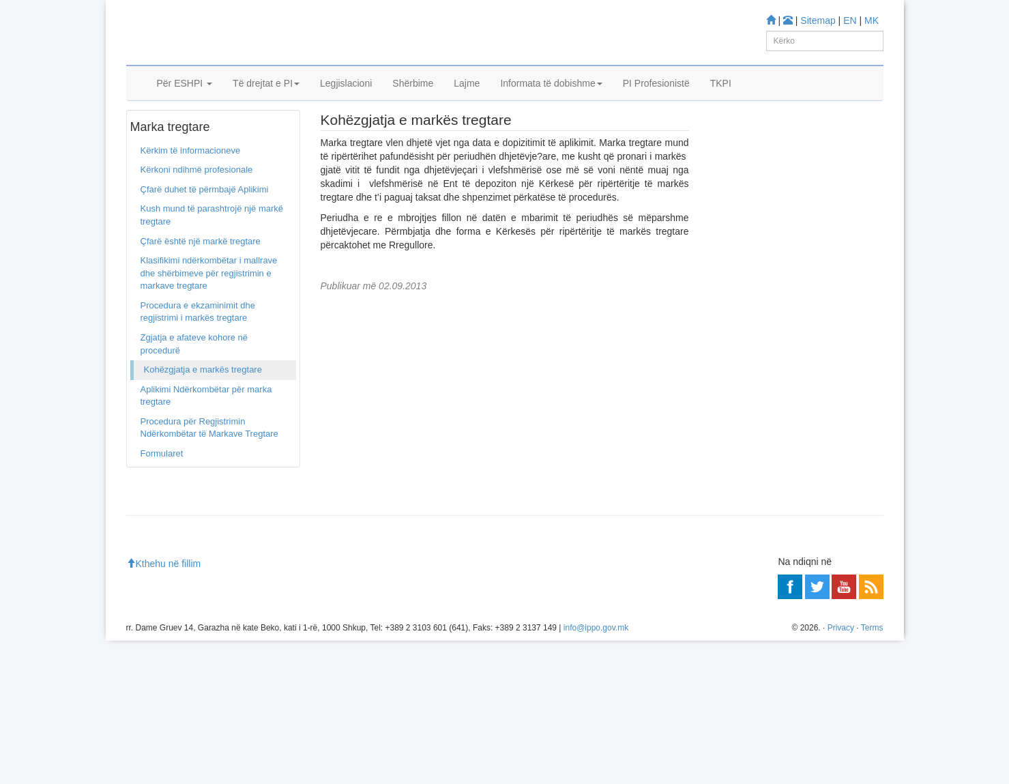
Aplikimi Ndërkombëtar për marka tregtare (206, 436)
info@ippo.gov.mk (596, 771)
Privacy (841, 771)
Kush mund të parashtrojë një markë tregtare (212, 256)
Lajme (467, 100)
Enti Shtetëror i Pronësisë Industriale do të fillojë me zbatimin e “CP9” (805, 359)
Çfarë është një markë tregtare (201, 282)
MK (871, 20)
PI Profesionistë (656, 100)
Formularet (162, 494)
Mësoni (730, 260)
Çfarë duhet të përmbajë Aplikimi (205, 230)
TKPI (720, 100)
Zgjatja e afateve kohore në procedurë (194, 384)
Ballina (148, 136)
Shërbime (412, 100)
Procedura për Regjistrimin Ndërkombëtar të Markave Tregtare (209, 468)
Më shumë (736, 598)
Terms (872, 771)
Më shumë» (851, 499)
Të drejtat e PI (266, 100)
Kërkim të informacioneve (191, 191)
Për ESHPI (185, 100)
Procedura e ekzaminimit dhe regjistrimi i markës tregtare (198, 352)
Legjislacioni (346, 100)
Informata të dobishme (551, 100)
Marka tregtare (198, 136)
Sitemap (817, 20)
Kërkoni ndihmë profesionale (197, 211)
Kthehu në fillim (163, 706)
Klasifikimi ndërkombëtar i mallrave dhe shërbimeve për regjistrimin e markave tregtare (209, 314)
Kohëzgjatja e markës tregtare (203, 410)
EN (849, 20)
